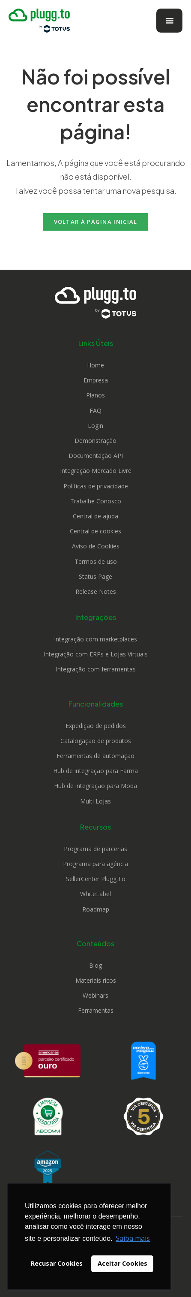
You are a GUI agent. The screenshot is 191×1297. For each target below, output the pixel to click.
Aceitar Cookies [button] (122, 1263)
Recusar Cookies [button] (57, 1263)
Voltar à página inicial (95, 222)
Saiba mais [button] (133, 1238)
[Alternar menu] (169, 20)
